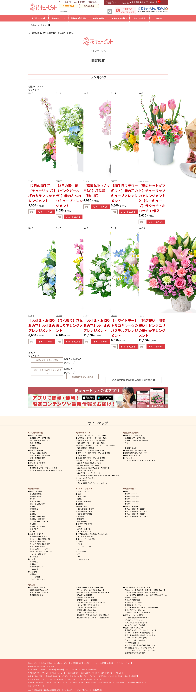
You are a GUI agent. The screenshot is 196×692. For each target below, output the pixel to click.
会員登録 (134, 2)
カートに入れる (45, 212)
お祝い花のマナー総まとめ (87, 612)
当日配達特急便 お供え (38, 536)
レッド (79, 549)
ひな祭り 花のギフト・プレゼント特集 (91, 438)
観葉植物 (33, 574)
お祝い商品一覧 (36, 496)
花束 (78, 494)
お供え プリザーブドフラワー (41, 551)
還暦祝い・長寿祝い (37, 519)
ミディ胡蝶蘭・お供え (85, 511)
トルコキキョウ (131, 448)
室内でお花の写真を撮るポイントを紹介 (140, 635)
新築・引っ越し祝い (37, 504)
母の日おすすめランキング (90, 673)
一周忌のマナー (131, 597)
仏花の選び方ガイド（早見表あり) (138, 612)
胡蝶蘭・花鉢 (34, 460)
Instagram (52, 669)
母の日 (32, 531)
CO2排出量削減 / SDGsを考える (137, 617)
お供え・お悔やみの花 (38, 453)
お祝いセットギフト (60, 682)
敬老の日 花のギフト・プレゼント (58, 676)
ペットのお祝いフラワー (39, 521)
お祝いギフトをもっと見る (47, 360)
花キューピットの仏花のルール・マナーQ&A (141, 592)
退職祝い (33, 445)
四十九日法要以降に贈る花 (40, 455)
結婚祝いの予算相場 (84, 595)
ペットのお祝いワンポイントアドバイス (92, 602)
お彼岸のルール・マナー (134, 605)
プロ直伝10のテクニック (134, 620)
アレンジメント (82, 491)
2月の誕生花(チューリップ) (40, 440)
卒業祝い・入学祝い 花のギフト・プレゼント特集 (96, 445)
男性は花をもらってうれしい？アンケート (141, 630)
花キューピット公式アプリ (137, 682)
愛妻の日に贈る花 (34, 679)
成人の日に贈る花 (130, 676)
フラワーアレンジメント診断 (136, 637)
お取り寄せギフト (36, 566)
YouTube (60, 669)
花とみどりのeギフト (85, 536)
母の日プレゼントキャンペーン (89, 473)
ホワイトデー (35, 529)
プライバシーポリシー (123, 663)
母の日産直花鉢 (73, 673)
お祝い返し (34, 561)
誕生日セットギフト (131, 455)
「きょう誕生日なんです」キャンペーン (92, 483)
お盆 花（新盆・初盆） (36, 676)
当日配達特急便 (69, 6)
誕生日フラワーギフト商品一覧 (136, 440)
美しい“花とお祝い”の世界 (135, 625)
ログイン (144, 2)
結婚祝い (33, 511)
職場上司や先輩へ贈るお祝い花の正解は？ (93, 615)
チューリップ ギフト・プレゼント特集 (91, 435)
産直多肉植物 (82, 521)
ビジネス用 (34, 569)
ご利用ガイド (88, 663)
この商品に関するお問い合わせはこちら (133, 380)
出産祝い (33, 514)
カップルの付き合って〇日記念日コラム (140, 645)
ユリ (126, 445)
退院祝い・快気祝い (37, 516)
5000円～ (132, 499)
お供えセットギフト (76, 682)
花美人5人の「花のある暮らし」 (137, 622)
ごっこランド (75, 669)
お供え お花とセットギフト (40, 549)
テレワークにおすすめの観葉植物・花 (139, 632)
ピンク (79, 544)
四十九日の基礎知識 (132, 600)
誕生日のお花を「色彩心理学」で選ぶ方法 (93, 592)
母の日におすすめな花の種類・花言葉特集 (93, 468)
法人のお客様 (89, 6)
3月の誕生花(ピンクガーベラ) (135, 453)
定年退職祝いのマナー (38, 595)
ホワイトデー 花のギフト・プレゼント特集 (46, 470)
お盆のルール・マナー (133, 602)
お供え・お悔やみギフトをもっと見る (47, 371)
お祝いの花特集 (36, 435)
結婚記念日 (34, 448)
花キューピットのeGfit (85, 539)
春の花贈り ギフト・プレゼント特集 (43, 468)
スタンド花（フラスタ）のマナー (89, 605)
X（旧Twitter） (33, 669)
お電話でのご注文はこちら (127, 10)
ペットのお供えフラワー (39, 554)
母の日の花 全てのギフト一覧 (88, 465)
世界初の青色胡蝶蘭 (84, 514)
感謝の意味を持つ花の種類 (135, 653)
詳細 (31, 212)
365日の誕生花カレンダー (39, 590)
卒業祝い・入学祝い (37, 526)
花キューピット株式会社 (92, 690)
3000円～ (132, 494)
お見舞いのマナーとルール (87, 607)
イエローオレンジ (84, 546)
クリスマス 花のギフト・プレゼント (84, 676)
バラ (126, 443)
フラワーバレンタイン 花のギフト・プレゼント (59, 679)
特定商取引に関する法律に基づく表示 (41, 666)
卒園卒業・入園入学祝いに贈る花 (39, 682)
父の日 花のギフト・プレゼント (112, 673)
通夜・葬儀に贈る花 (37, 458)
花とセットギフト (83, 531)
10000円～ (132, 504)
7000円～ (132, 501)
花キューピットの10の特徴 (135, 640)
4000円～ (132, 496)
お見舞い (33, 564)
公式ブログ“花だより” (89, 669)
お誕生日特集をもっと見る (82, 376)
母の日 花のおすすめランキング (89, 463)
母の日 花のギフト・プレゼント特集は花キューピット (46, 673)
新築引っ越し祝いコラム (86, 610)
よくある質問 (79, 2)
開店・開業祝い (36, 443)
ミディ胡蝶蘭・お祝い (85, 509)
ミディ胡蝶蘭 (35, 576)
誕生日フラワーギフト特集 (40, 438)
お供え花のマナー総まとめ (135, 610)
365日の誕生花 (91, 682)
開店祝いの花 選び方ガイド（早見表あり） (93, 617)
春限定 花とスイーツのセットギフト (91, 450)
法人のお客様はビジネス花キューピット (55, 663)
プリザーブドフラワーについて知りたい (140, 650)
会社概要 (110, 663)
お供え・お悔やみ (36, 450)
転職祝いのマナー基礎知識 (87, 600)
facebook (43, 669)
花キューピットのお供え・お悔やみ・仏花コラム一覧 (145, 590)
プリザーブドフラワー (37, 463)
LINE (67, 669)
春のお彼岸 (81, 455)
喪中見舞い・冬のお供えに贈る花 (110, 676)
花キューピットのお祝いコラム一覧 (90, 590)
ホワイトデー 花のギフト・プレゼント (91, 679)
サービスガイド (65, 2)
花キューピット (33, 663)
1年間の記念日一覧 (132, 642)
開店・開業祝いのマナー (39, 592)
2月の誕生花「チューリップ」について (139, 647)
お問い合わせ (93, 2)
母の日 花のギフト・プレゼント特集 (91, 460)
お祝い (32, 499)
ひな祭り (33, 524)
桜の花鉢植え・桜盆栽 (85, 448)
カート (154, 2)
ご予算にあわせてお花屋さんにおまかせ (92, 534)
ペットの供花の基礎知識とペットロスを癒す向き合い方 (146, 595)
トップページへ (98, 49)
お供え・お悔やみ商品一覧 (40, 539)
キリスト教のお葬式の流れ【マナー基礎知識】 (142, 607)
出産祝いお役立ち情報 (85, 597)
